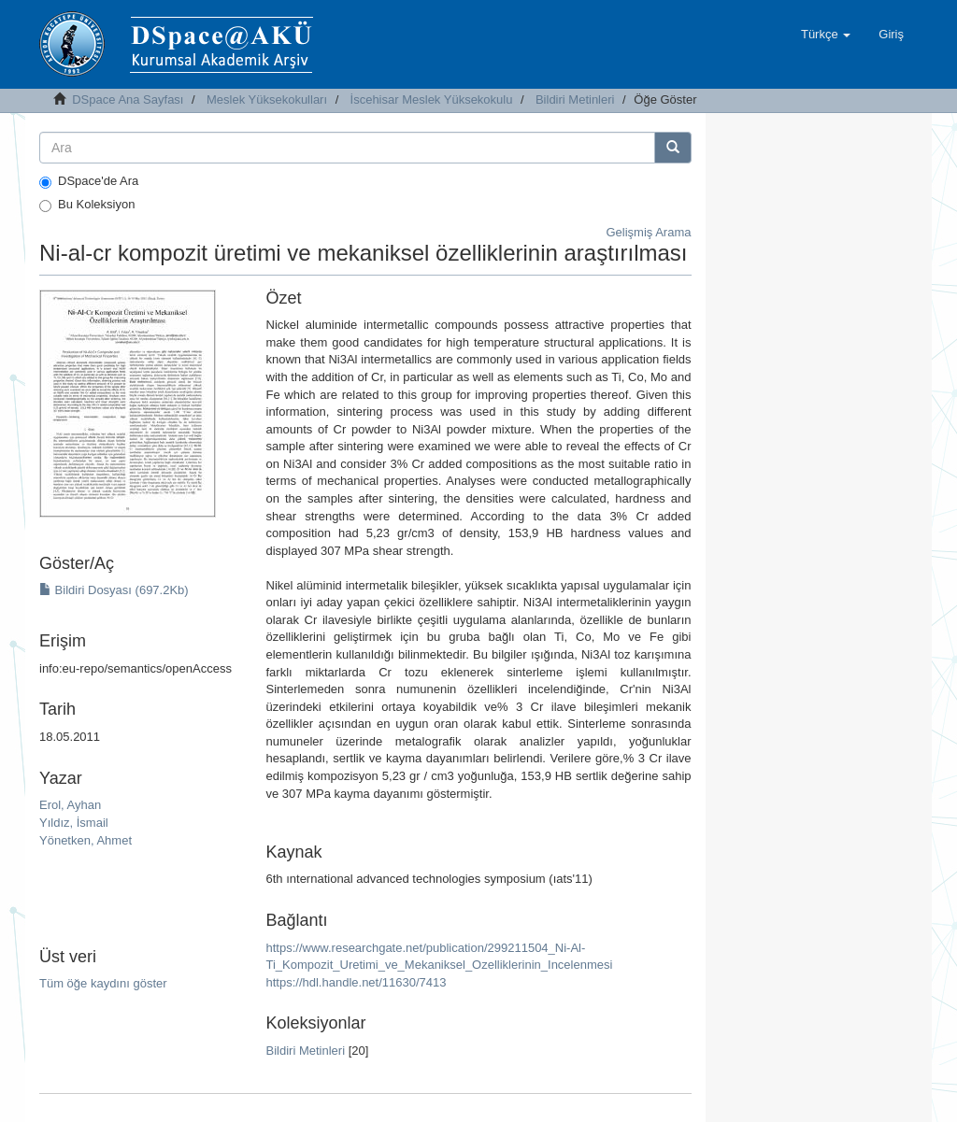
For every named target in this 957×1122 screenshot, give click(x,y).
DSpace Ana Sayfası (127, 99)
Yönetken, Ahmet (85, 840)
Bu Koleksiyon (87, 204)
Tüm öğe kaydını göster (103, 983)
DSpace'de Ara (88, 181)
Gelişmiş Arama (648, 232)
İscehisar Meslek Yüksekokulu (431, 99)
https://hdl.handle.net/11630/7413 (356, 982)
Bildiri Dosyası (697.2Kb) (114, 590)
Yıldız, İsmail (73, 823)
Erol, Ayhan (70, 805)
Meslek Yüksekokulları (267, 99)
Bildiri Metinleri (575, 99)
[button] (825, 34)
